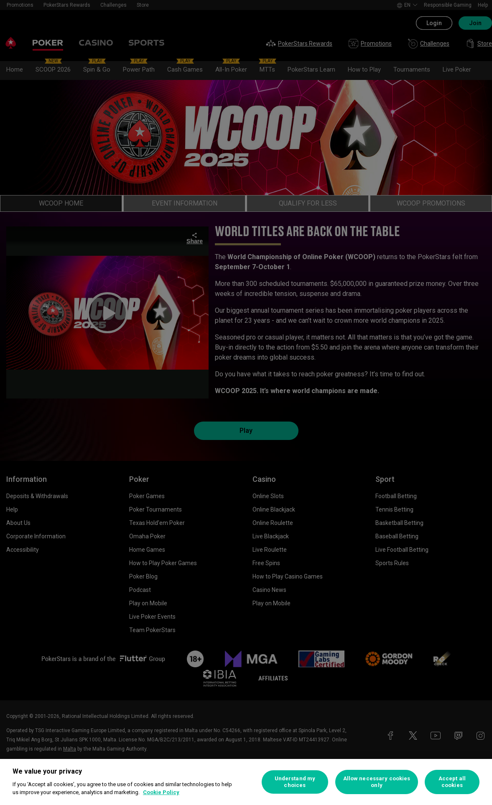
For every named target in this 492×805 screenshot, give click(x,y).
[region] (246, 782)
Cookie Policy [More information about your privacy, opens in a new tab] (161, 792)
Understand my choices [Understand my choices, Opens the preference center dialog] (295, 781)
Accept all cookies (452, 781)
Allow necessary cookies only (376, 781)
